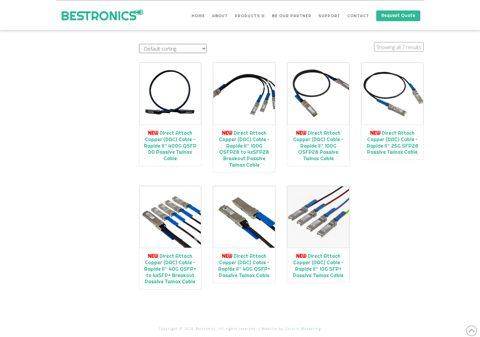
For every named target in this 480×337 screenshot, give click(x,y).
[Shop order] (173, 48)
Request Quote (398, 15)
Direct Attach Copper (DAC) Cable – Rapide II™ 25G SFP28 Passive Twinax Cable (392, 142)
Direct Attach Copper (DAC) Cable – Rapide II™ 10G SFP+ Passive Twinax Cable (318, 265)
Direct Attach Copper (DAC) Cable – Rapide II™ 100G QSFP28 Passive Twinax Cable (318, 145)
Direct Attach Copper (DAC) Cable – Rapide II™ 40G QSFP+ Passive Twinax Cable (244, 265)
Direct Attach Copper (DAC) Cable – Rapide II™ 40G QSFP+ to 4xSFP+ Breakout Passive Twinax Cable (170, 269)
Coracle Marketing (303, 329)
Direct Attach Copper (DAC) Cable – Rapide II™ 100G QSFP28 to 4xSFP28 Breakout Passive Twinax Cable (244, 149)
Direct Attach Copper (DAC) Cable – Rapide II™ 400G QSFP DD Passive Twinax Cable (170, 145)
